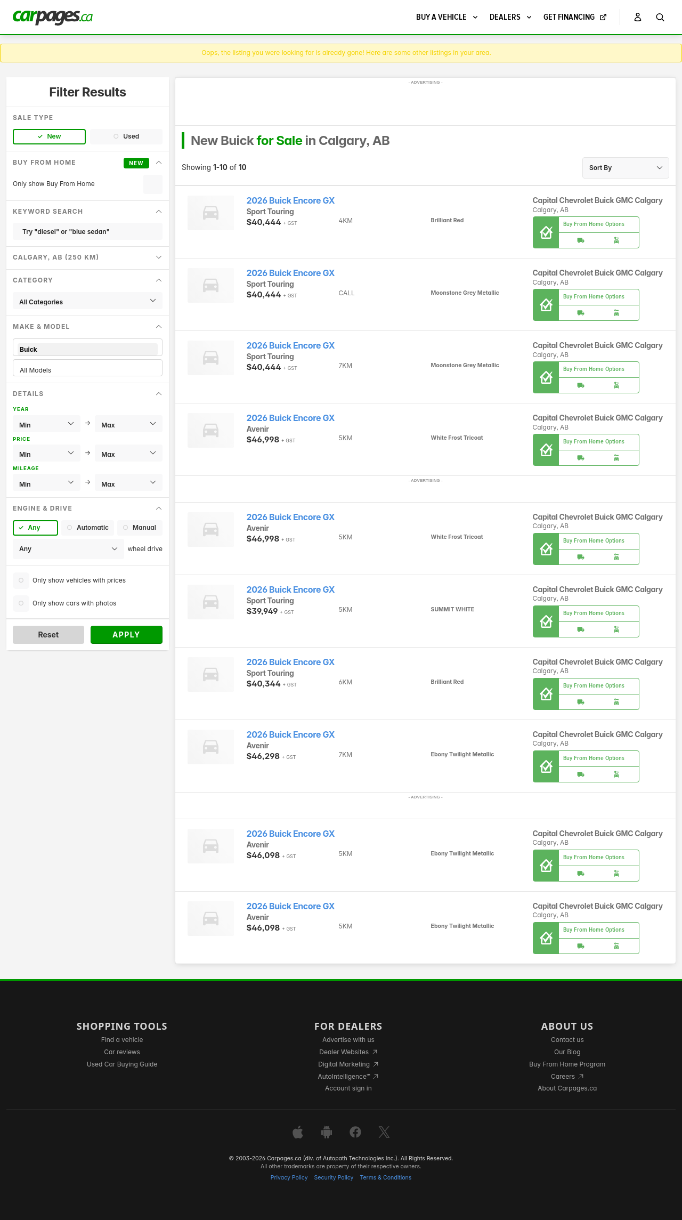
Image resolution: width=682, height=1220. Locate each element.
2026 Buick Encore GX (291, 201)
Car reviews (122, 1052)
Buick (88, 349)
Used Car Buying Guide (122, 1064)
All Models (88, 370)
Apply (126, 634)
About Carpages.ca (567, 1088)
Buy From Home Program (567, 1064)
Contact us (567, 1040)
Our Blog (567, 1052)
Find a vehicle (122, 1040)
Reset (48, 634)
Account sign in (348, 1088)
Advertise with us (348, 1040)
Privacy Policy (289, 1177)
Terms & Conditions (385, 1177)
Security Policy (334, 1177)
